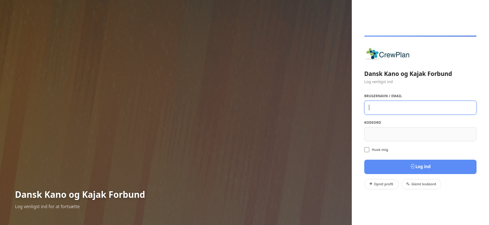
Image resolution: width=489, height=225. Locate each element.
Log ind (420, 166)
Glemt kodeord (421, 184)
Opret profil (381, 184)
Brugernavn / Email (383, 96)
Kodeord (372, 122)
